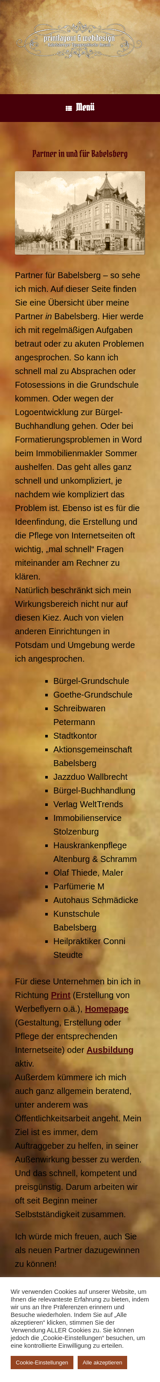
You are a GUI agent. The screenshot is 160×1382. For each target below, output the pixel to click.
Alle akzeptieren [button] (102, 1362)
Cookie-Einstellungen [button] (42, 1362)
